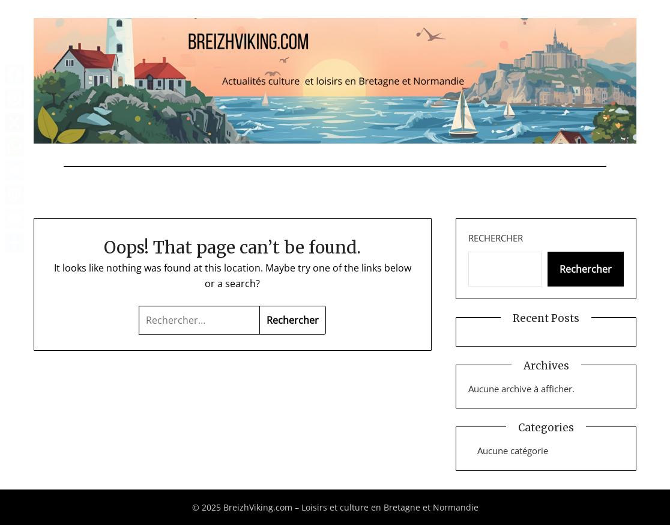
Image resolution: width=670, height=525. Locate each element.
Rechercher (495, 238)
